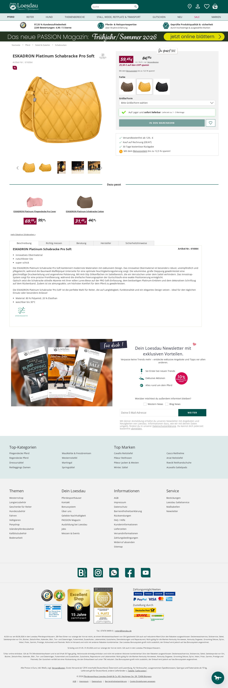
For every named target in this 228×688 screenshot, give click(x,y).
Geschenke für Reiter (20, 506)
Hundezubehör (17, 511)
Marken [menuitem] (216, 17)
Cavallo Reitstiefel (123, 453)
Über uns (66, 511)
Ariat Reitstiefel (175, 457)
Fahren (13, 515)
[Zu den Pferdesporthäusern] (189, 6)
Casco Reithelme (175, 453)
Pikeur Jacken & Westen (126, 462)
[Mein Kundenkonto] (197, 8)
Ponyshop (14, 524)
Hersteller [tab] (106, 243)
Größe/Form (131, 98)
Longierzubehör (17, 502)
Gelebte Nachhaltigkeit (74, 515)
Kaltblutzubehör (18, 533)
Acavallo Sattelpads (177, 467)
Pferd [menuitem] (10, 17)
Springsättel (68, 467)
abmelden (136, 428)
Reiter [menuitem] (30, 17)
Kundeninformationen (126, 524)
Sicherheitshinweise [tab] (136, 243)
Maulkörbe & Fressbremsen (76, 453)
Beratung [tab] (81, 243)
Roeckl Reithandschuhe (179, 462)
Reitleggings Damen (20, 467)
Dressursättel (16, 462)
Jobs (64, 528)
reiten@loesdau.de (123, 630)
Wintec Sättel (121, 467)
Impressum (120, 502)
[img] (215, 7)
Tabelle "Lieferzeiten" (137, 670)
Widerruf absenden (124, 542)
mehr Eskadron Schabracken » (23, 234)
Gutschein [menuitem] (159, 17)
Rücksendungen (122, 515)
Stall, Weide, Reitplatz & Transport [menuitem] (118, 17)
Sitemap (118, 546)
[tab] (29, 167)
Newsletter (172, 511)
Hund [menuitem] (49, 17)
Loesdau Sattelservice (177, 502)
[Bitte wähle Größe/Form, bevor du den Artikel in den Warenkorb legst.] (162, 123)
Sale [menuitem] (197, 17)
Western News (155, 404)
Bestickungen (173, 497)
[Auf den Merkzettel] (210, 123)
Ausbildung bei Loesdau (74, 524)
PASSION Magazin (71, 520)
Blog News (174, 404)
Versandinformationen (126, 533)
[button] (17, 167)
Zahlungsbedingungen (126, 537)
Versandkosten (153, 62)
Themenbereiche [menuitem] (75, 17)
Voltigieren (15, 520)
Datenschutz (120, 506)
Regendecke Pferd (18, 457)
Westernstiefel (69, 457)
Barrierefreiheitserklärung (128, 511)
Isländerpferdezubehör (21, 528)
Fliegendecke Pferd (19, 453)
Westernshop (16, 497)
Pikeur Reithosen (123, 457)
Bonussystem (131, 71)
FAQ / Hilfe (119, 520)
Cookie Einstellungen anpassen (142, 681)
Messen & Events (71, 533)
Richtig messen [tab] (54, 243)
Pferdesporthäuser (72, 497)
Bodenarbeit (15, 537)
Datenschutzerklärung (164, 426)
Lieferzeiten (120, 528)
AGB (116, 497)
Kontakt (66, 502)
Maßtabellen (173, 506)
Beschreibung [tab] (24, 243)
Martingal (67, 462)
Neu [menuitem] (179, 17)
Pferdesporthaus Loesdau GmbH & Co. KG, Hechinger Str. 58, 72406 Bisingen (118, 676)
